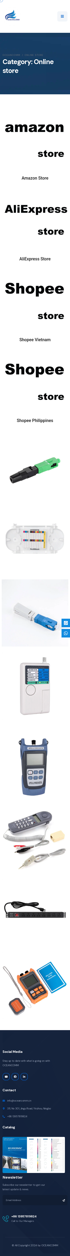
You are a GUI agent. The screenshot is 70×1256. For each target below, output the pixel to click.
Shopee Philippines (35, 420)
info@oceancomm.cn (19, 1100)
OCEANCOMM (49, 1245)
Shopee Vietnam (35, 339)
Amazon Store (35, 178)
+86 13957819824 (17, 1116)
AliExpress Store (35, 258)
